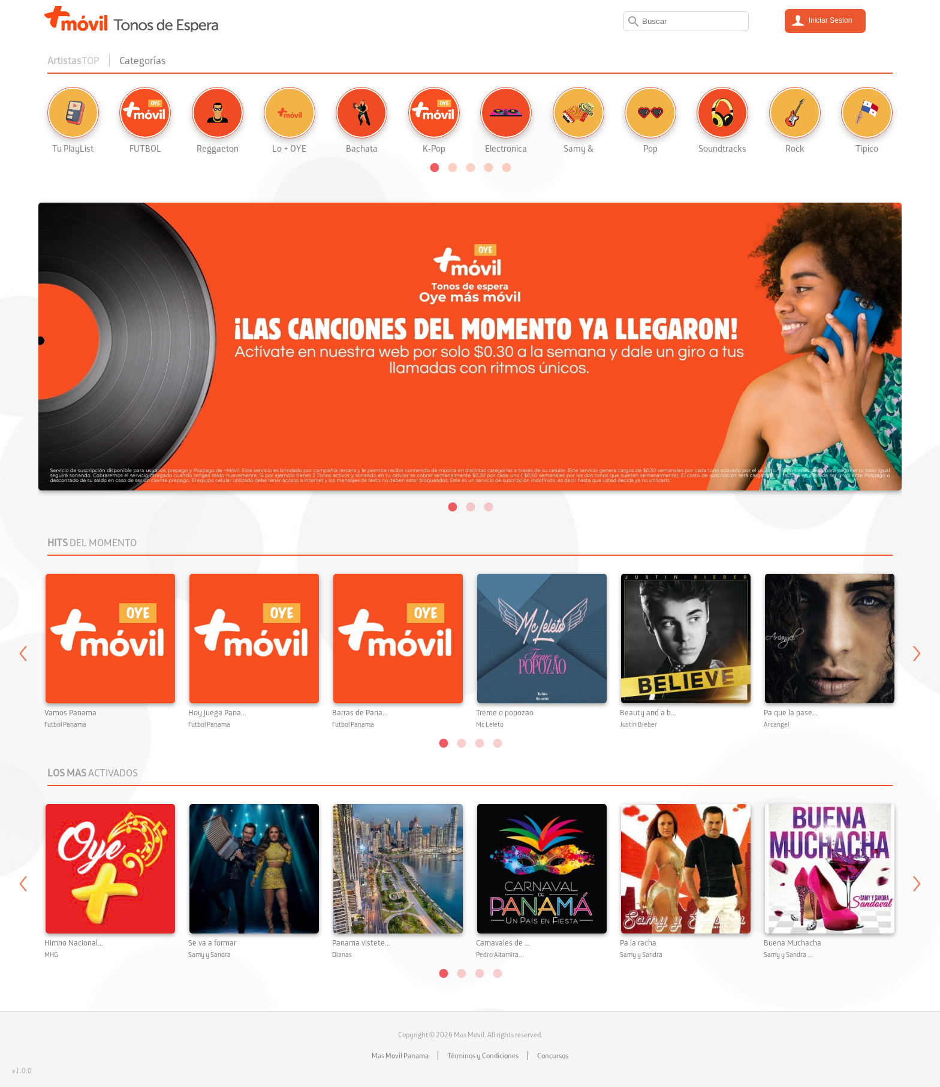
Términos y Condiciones (483, 1055)
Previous (23, 658)
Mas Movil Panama (400, 1055)
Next (917, 658)
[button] (434, 167)
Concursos (552, 1055)
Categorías (142, 60)
